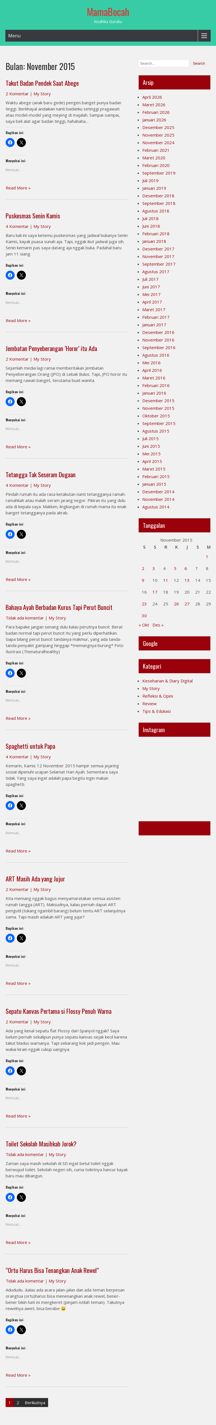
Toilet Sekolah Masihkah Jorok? (41, 1143)
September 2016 (159, 347)
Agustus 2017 (155, 271)
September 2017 (159, 264)
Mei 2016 (151, 362)
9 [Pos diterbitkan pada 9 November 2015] (143, 580)
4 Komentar (17, 226)
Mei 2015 (151, 453)
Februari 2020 (156, 165)
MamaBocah (108, 11)
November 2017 (158, 256)
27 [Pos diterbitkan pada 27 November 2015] (187, 604)
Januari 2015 (154, 484)
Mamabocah (155, 828)
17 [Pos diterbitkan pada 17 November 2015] (155, 592)
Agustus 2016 (155, 355)
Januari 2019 (154, 188)
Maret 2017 (153, 309)
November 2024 (158, 142)
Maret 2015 (153, 469)
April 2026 (152, 97)
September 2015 (159, 423)
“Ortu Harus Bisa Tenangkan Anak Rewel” (52, 1270)
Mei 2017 (151, 294)
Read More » (18, 188)
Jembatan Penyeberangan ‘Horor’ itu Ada (51, 348)
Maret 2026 (153, 104)
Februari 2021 (156, 150)
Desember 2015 (158, 400)
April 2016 (152, 370)
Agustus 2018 (155, 211)
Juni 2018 (151, 226)
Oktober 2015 (156, 416)
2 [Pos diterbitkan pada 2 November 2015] (143, 568)
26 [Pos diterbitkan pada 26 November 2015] (176, 604)
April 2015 (152, 461)
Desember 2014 (158, 491)
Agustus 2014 (155, 507)
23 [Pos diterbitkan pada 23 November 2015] (144, 604)
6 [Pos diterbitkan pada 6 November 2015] (185, 568)
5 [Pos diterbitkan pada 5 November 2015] (175, 568)
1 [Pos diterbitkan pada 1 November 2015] (207, 556)
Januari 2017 (154, 324)
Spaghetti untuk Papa (30, 746)
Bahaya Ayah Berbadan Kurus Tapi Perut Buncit (60, 607)
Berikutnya (35, 1402)
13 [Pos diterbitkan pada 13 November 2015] (187, 580)
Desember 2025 (158, 127)
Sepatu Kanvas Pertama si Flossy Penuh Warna (58, 1011)
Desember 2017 (158, 249)
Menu (14, 36)
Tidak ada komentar (25, 618)
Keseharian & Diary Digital (167, 681)
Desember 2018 (158, 195)
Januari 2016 (154, 393)
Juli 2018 (150, 218)
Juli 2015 (150, 438)
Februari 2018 (156, 233)
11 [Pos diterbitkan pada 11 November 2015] (165, 580)
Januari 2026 (154, 120)
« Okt (144, 625)
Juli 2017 (150, 279)
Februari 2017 (156, 317)
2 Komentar (17, 93)
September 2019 (159, 173)
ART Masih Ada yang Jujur (35, 878)
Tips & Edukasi (156, 711)
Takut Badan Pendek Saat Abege (42, 83)
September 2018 (159, 203)
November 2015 (158, 408)
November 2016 (158, 340)
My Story (42, 93)
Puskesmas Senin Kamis (33, 215)
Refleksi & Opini (157, 696)
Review (149, 703)
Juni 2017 (151, 286)
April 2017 (152, 302)
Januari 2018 (154, 241)
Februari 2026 (156, 112)
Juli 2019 (150, 180)
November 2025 (158, 135)
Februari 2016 (156, 385)
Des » (158, 625)
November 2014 (158, 499)
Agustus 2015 (155, 431)
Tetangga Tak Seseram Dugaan (41, 474)
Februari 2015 (156, 476)
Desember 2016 (158, 332)
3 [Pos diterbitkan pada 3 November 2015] (153, 568)
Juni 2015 (151, 446)
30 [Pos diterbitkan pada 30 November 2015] (144, 615)
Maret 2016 (153, 378)
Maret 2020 (153, 157)
